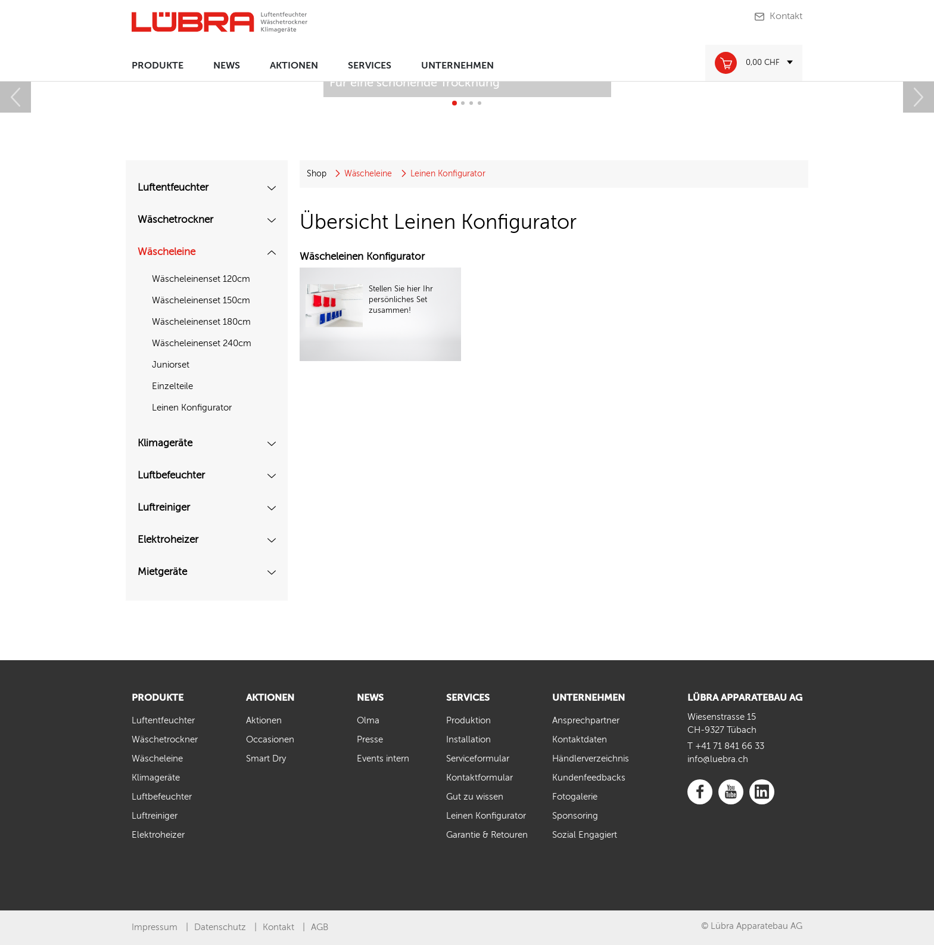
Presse (370, 739)
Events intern (383, 758)
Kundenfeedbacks (588, 777)
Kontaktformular (479, 777)
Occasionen (270, 739)
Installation (468, 739)
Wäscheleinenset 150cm (201, 300)
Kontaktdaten (579, 739)
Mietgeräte (162, 572)
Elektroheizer (168, 540)
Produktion (468, 720)
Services (369, 66)
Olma (368, 720)
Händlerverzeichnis (590, 758)
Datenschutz (220, 927)
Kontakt (786, 16)
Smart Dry (266, 758)
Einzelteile (172, 386)
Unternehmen (457, 66)
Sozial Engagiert (584, 835)
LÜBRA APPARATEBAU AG (744, 698)
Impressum (155, 927)
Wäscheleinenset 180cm (201, 322)
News (226, 66)
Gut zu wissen (474, 796)
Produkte (157, 66)
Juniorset (170, 364)
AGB (319, 927)
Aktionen (294, 66)
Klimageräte (165, 444)
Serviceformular (477, 758)
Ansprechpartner (585, 720)
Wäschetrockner (175, 220)
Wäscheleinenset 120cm (201, 279)
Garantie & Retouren (487, 835)
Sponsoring (575, 816)
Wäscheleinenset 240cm (201, 343)
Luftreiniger (164, 508)
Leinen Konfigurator (192, 407)
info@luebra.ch (717, 759)
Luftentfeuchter (173, 188)
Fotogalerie (574, 796)
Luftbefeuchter (171, 476)
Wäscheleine (166, 252)
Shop (316, 174)
